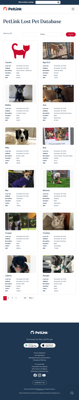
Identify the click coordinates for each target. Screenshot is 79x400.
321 (25, 298)
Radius (42, 34)
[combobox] (55, 34)
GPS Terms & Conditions (39, 355)
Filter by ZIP (7, 34)
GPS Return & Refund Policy (39, 357)
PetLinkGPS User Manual (39, 352)
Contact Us (40, 369)
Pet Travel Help (39, 350)
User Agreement (39, 341)
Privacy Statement (39, 339)
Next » (31, 298)
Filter (70, 35)
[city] (30, 34)
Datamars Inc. (40, 375)
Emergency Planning (39, 346)
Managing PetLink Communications (39, 343)
